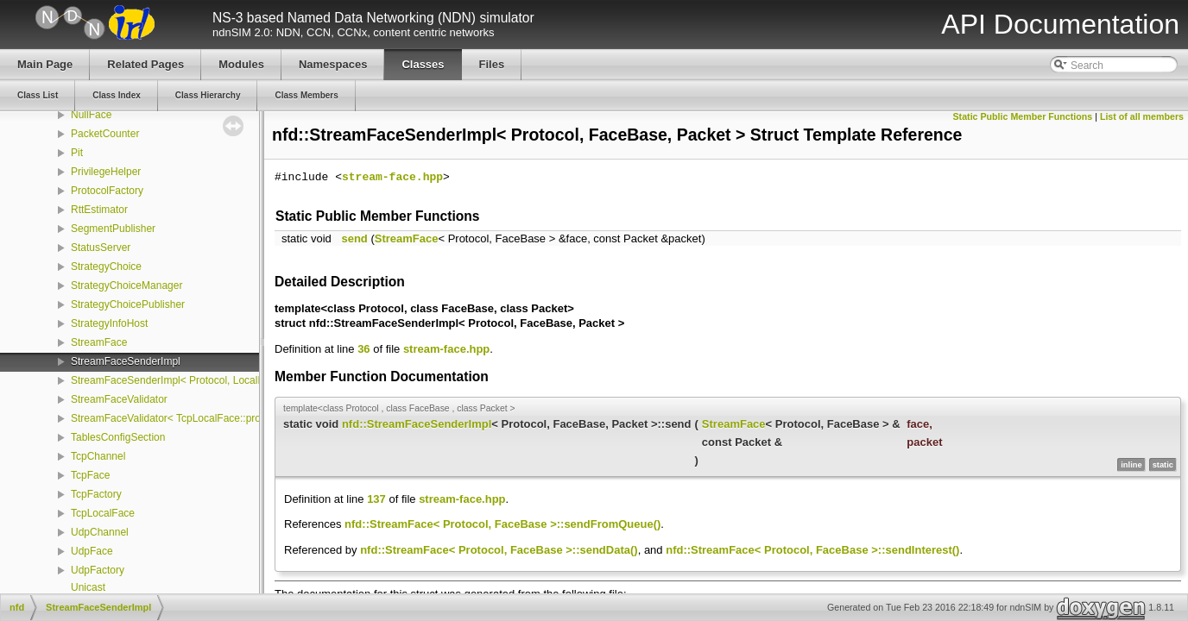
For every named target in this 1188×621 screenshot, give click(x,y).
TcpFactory (96, 494)
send (354, 238)
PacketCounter (105, 134)
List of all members (1142, 116)
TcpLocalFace (103, 513)
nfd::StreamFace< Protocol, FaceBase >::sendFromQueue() (502, 524)
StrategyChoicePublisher (128, 304)
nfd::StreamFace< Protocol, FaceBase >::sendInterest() (812, 549)
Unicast (88, 587)
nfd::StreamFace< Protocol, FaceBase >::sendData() (498, 549)
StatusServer (100, 248)
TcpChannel (98, 456)
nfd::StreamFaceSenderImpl (416, 423)
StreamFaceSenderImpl (125, 361)
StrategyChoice (106, 266)
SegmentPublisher (113, 229)
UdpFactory (97, 570)
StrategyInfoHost (109, 323)
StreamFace (99, 342)
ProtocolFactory (107, 191)
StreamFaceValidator (119, 399)
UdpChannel (100, 532)
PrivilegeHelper (106, 172)
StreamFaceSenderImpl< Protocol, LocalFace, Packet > (199, 380)
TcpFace (90, 475)
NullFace (91, 115)
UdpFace (92, 551)
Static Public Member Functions (1023, 116)
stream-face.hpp (392, 177)
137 (376, 498)
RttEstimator (99, 210)
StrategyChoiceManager (126, 285)
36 (363, 348)
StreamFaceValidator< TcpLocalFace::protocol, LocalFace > (208, 418)
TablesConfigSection (118, 437)
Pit (77, 153)
